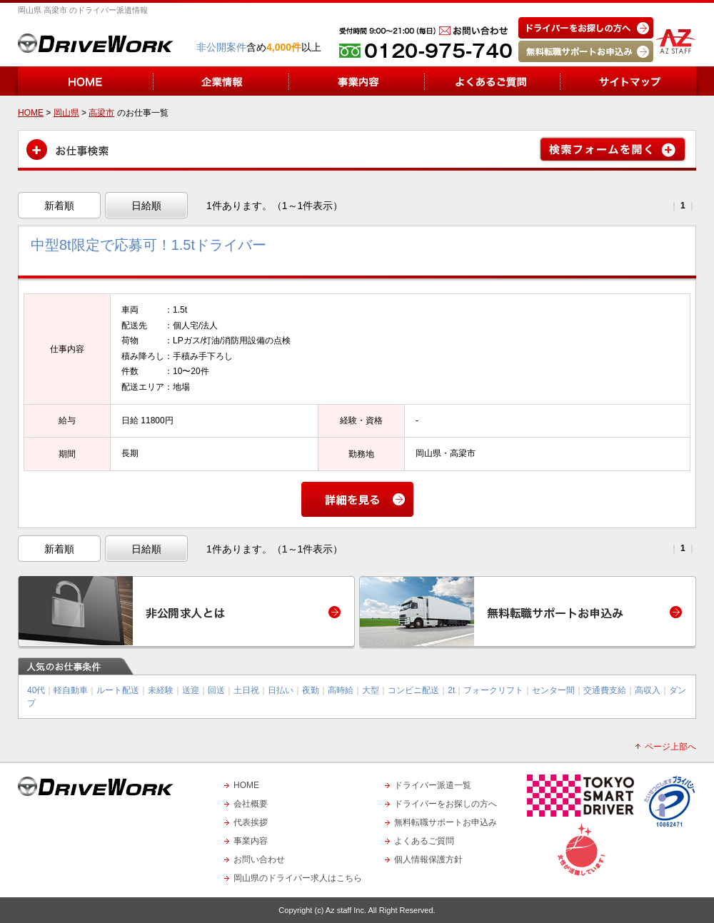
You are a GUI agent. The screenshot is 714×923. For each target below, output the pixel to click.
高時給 (340, 690)
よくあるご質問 (424, 841)
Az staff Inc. (346, 910)
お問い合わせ (259, 859)
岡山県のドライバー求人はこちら (297, 878)
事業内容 (250, 841)
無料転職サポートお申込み (445, 822)
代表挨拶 (250, 822)
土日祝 (246, 690)
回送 (216, 690)
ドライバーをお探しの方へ (445, 804)
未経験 (161, 690)
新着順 (59, 205)
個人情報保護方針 (428, 859)
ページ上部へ (670, 747)
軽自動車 (71, 690)
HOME (246, 785)
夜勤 (310, 690)
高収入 (647, 690)
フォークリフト (493, 690)
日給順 (146, 205)
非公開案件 (221, 47)
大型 (370, 690)
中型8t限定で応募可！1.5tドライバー (148, 245)
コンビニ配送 (413, 690)
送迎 (190, 690)
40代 (36, 690)
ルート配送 (117, 690)
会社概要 (250, 804)
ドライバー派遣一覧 (432, 785)
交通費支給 (604, 690)
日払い (280, 690)
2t (451, 690)
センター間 (553, 690)
